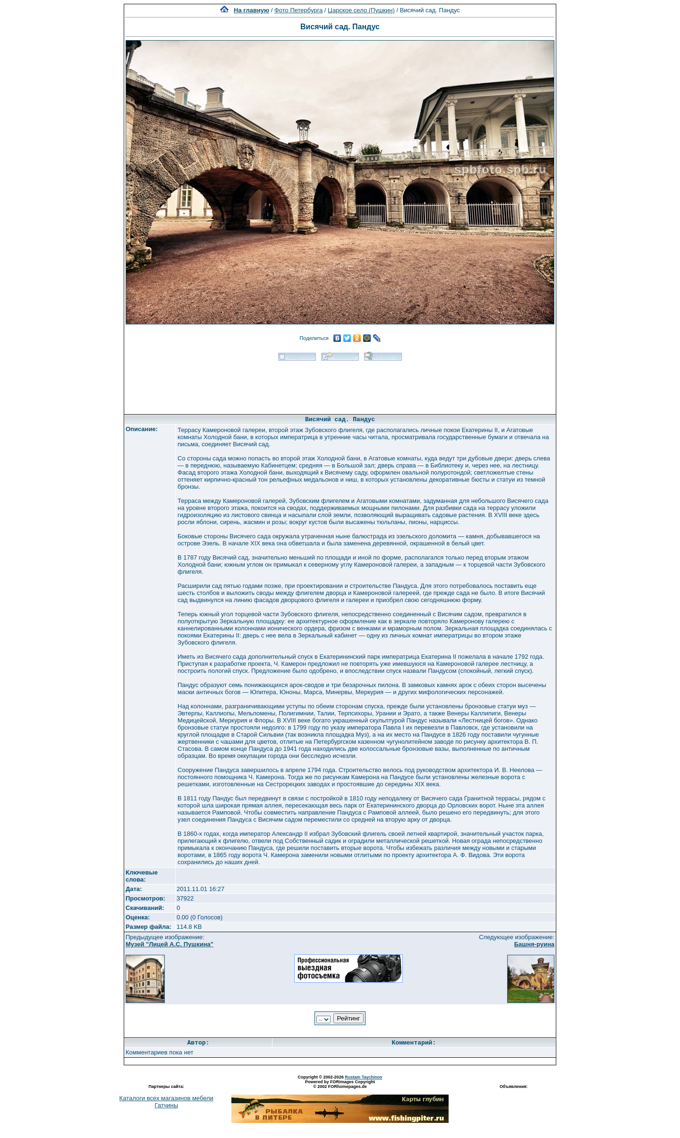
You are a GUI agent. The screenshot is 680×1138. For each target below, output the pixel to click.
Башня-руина (534, 944)
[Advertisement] (340, 384)
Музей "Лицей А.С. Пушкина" (169, 944)
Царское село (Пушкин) (361, 10)
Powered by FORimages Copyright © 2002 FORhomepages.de (340, 1084)
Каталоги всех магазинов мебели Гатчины (166, 1102)
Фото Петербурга (298, 10)
